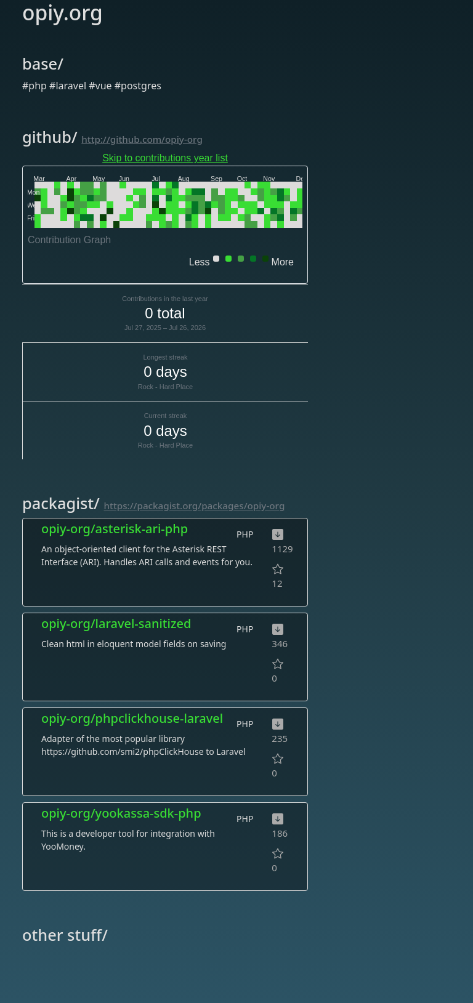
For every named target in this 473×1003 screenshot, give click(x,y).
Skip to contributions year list (165, 158)
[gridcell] (37, 185)
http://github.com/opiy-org (142, 139)
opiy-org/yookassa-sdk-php (121, 813)
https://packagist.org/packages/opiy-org (194, 505)
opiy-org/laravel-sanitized (116, 623)
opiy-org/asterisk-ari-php (114, 528)
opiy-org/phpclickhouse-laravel (132, 718)
